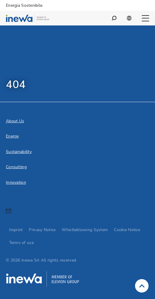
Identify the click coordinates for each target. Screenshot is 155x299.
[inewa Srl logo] (27, 19)
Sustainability (19, 151)
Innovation (16, 182)
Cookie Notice (127, 230)
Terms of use (21, 242)
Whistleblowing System (85, 230)
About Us (15, 121)
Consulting (16, 167)
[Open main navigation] (145, 18)
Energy (12, 136)
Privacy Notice (42, 230)
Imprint (16, 230)
